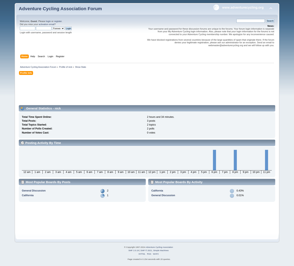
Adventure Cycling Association (159, 247)
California (28, 195)
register (58, 21)
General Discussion (34, 190)
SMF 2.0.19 (133, 250)
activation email (46, 24)
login (48, 21)
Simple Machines (161, 250)
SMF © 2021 (146, 250)
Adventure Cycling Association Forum (60, 8)
